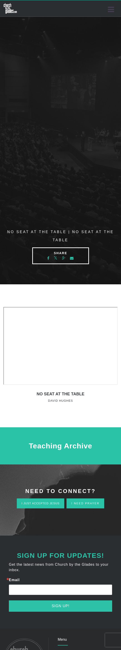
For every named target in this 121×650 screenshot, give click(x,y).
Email (14, 580)
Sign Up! (60, 606)
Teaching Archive (60, 446)
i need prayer (85, 503)
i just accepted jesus (40, 503)
